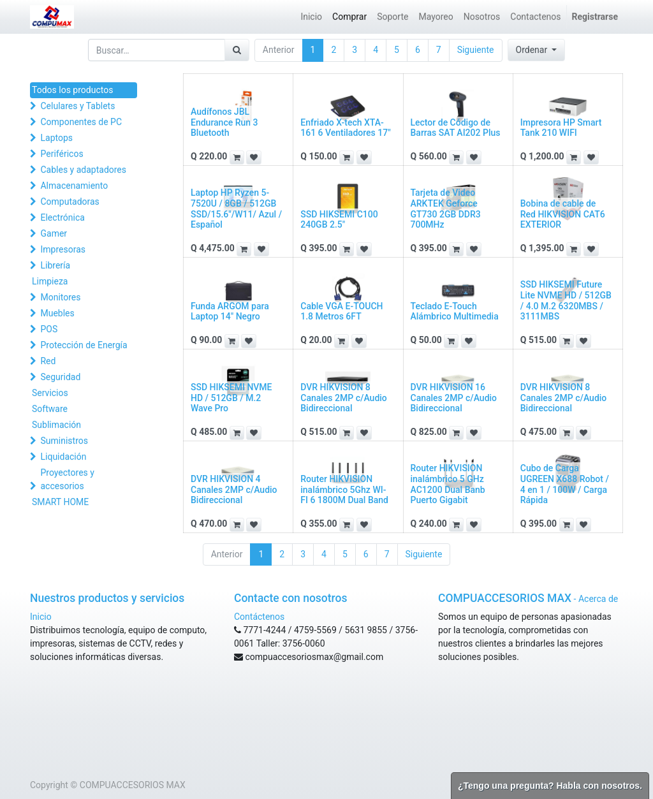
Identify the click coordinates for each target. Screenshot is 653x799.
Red (47, 361)
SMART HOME (60, 502)
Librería (55, 265)
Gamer (53, 233)
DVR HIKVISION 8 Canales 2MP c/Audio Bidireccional (343, 398)
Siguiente (475, 50)
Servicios (50, 393)
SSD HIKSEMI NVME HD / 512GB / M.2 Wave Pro (231, 398)
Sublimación (56, 425)
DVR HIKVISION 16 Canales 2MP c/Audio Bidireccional (454, 398)
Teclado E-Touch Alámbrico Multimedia (455, 311)
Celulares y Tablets (77, 106)
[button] (537, 50)
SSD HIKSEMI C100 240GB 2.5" (339, 219)
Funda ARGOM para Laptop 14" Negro (230, 311)
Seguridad (60, 377)
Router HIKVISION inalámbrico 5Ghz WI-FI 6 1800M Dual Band (344, 490)
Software (50, 409)
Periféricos (61, 154)
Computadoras (69, 201)
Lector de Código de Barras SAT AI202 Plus (456, 127)
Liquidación (63, 456)
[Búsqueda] (236, 50)
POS (48, 329)
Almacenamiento (74, 185)
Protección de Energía (83, 345)
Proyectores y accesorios (67, 479)
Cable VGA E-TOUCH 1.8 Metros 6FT (341, 311)
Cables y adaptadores (83, 170)
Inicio (41, 617)
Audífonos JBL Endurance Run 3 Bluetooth (224, 122)
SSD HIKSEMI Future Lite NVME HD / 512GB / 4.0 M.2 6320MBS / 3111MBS (566, 300)
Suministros (63, 441)
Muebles (57, 313)
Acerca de (598, 599)
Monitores (60, 297)
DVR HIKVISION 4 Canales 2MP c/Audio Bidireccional (234, 490)
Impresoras (62, 249)
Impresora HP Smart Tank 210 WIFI (561, 127)
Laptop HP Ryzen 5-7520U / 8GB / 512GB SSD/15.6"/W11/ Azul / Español (236, 208)
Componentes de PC (81, 122)
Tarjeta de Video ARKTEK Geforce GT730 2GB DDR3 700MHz (446, 208)
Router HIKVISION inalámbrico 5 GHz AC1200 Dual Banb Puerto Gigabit (448, 484)
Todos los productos (72, 90)
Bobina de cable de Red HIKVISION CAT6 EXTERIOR (562, 214)
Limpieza (50, 281)
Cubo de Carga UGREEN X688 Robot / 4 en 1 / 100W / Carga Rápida (564, 484)
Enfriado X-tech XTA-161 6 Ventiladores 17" (345, 127)
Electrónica (62, 217)
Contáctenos (259, 617)
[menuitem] (311, 17)
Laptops (56, 138)
